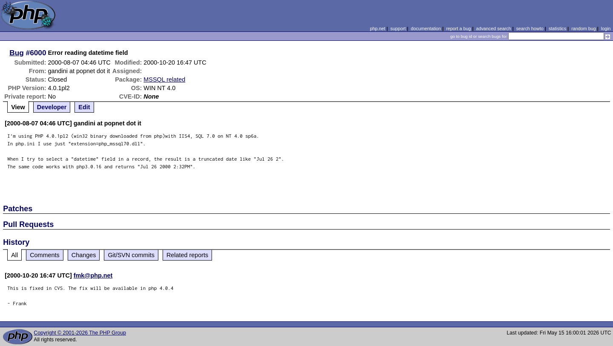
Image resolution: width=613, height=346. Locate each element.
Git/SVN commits (131, 255)
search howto (529, 28)
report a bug (458, 28)
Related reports (187, 255)
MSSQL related (164, 79)
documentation (426, 28)
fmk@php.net (93, 275)
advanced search (493, 28)
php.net (377, 28)
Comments (45, 255)
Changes (84, 255)
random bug (583, 28)
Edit (84, 107)
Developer (52, 107)
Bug (16, 52)
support (398, 28)
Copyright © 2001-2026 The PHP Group (80, 333)
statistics (557, 28)
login (606, 28)
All (14, 255)
